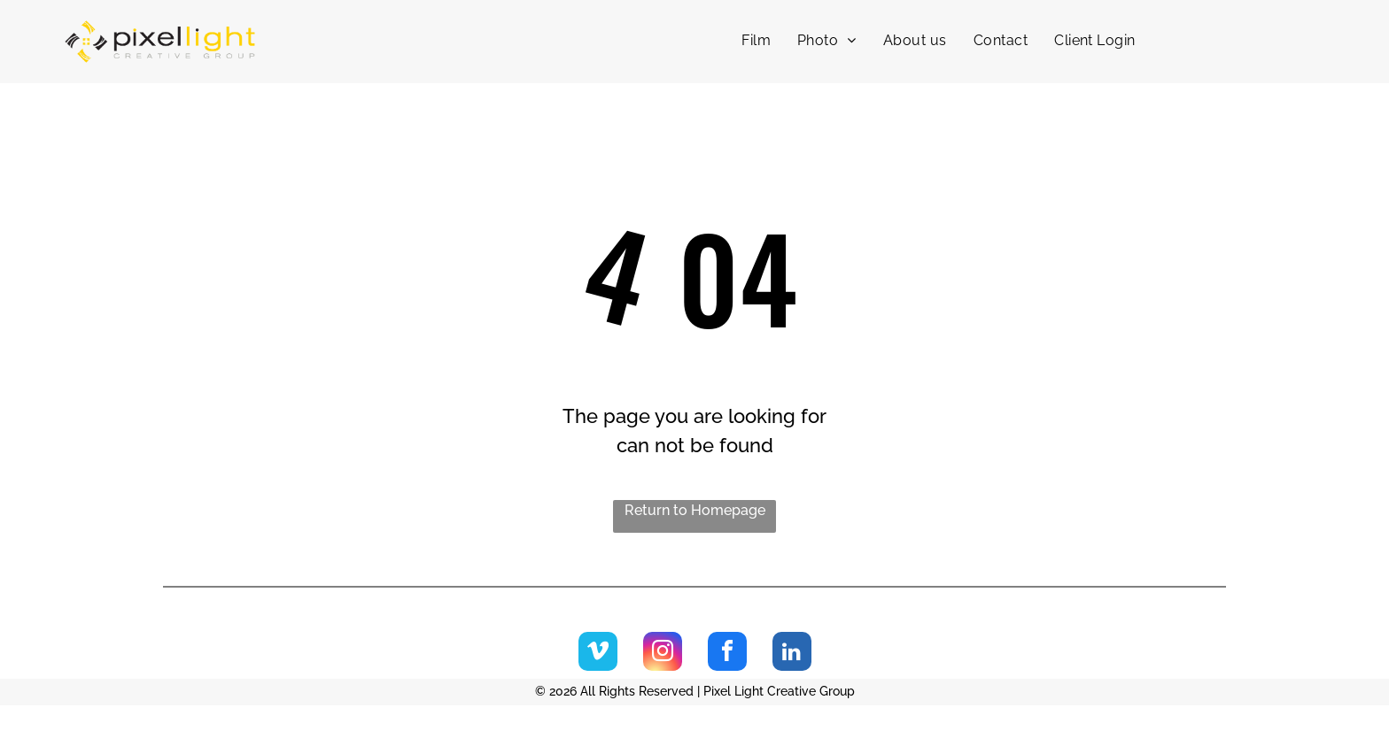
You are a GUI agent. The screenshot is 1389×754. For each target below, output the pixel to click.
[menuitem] (756, 41)
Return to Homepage (695, 510)
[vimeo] (597, 653)
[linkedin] (791, 653)
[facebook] (727, 653)
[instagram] (662, 653)
